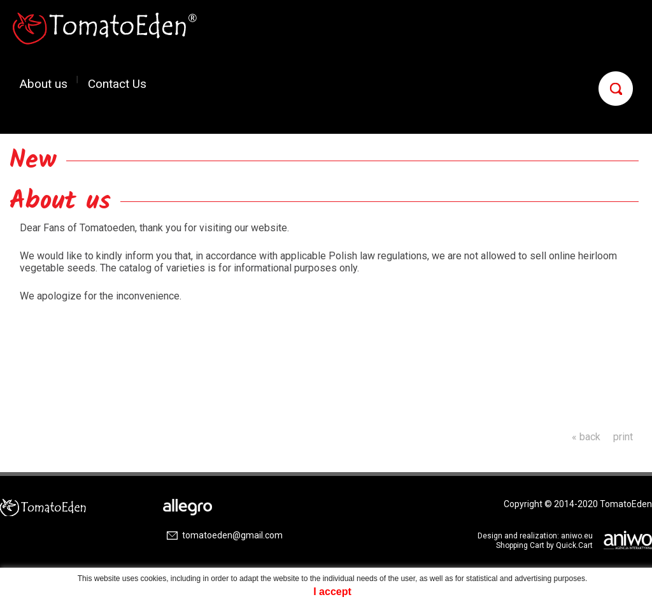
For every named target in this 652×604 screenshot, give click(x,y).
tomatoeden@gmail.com (232, 535)
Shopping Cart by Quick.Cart (544, 545)
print (623, 437)
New (33, 160)
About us (43, 83)
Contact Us (117, 83)
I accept (332, 591)
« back (586, 437)
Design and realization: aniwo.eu (535, 535)
